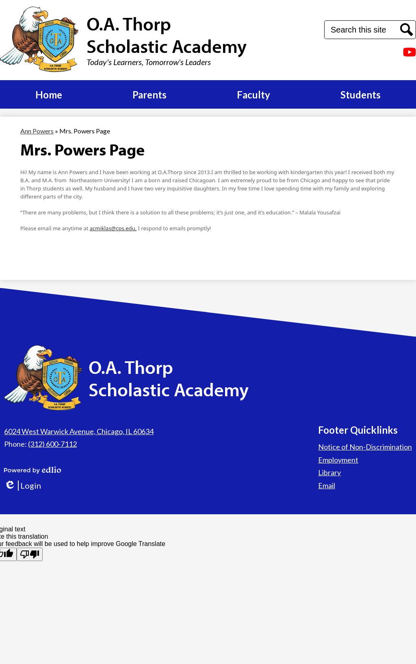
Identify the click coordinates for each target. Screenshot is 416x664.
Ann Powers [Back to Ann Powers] (37, 131)
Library (329, 472)
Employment (338, 459)
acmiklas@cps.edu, (113, 228)
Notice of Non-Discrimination (365, 446)
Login (22, 486)
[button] (48, 94)
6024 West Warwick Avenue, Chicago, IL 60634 (79, 431)
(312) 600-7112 (52, 443)
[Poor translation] (30, 554)
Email (326, 485)
